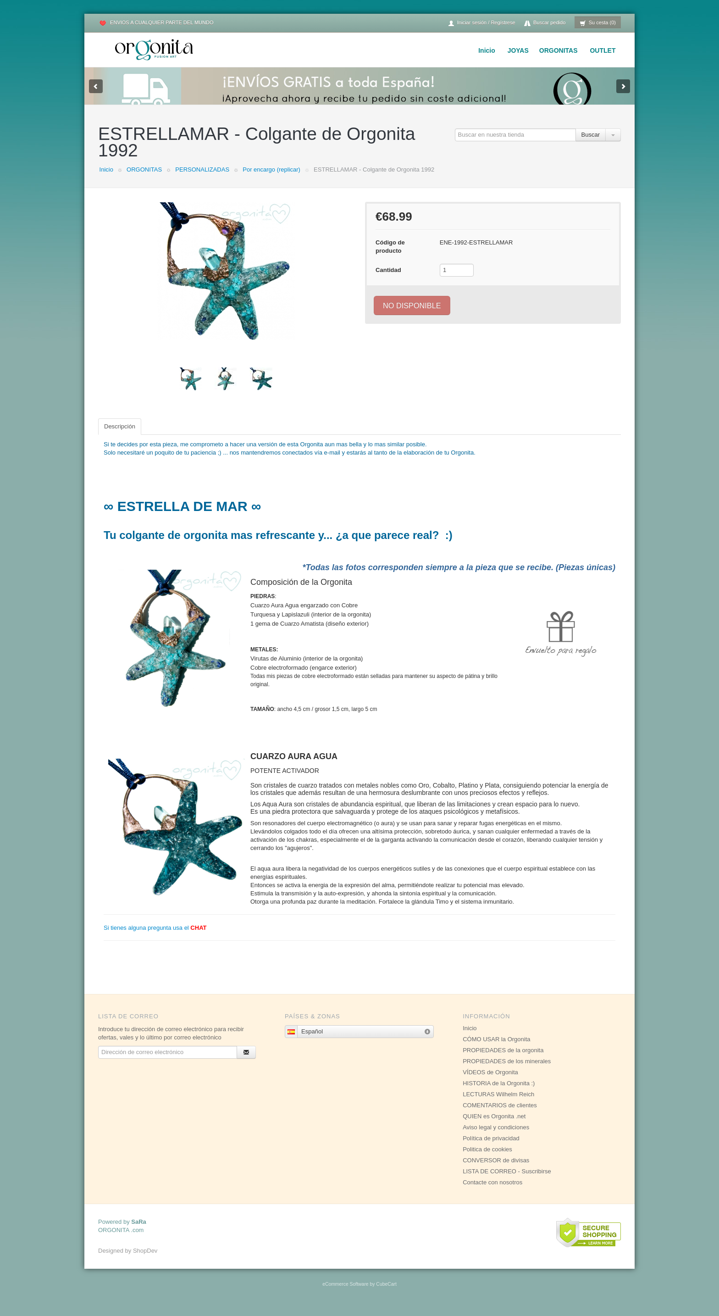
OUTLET (602, 50)
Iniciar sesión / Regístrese (481, 23)
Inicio (486, 50)
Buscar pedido (544, 23)
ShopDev (145, 1259)
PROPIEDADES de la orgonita (503, 1059)
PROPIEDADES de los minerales (507, 1070)
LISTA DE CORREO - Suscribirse (507, 1180)
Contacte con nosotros (492, 1191)
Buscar (590, 143)
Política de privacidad (491, 1147)
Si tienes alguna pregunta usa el (155, 936)
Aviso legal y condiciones (496, 1136)
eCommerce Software (345, 1293)
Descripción (119, 435)
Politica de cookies (487, 1158)
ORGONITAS (558, 50)
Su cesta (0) (598, 23)
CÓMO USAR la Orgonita (496, 1048)
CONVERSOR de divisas (496, 1169)
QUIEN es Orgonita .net (494, 1125)
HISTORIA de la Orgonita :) (499, 1092)
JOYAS (518, 50)
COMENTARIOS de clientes (500, 1114)
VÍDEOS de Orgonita (490, 1081)
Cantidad (388, 279)
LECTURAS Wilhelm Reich (498, 1103)
